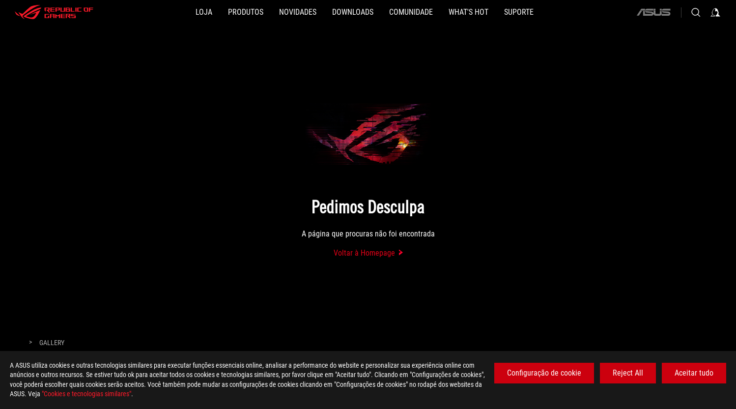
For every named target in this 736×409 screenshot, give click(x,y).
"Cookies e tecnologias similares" (86, 394)
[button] (245, 12)
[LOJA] (204, 12)
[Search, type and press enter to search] (696, 12)
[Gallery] (51, 343)
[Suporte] (519, 12)
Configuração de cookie (544, 373)
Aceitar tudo (694, 373)
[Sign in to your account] (715, 12)
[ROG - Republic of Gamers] (54, 12)
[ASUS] (653, 12)
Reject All (628, 373)
